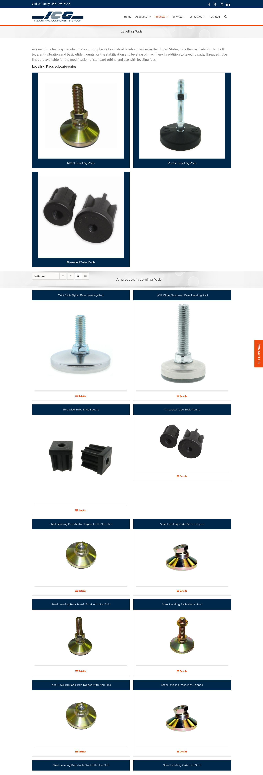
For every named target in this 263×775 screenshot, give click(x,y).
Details (82, 396)
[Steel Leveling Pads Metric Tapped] (182, 552)
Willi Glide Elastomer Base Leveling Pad (182, 295)
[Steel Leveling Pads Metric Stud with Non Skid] (81, 632)
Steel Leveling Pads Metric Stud (182, 604)
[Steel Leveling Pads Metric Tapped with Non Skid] (81, 552)
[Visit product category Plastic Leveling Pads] (182, 120)
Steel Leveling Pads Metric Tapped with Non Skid (81, 524)
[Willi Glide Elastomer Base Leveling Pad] (182, 340)
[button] (225, 16)
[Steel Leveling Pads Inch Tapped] (182, 713)
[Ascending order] (70, 276)
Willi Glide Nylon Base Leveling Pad (81, 295)
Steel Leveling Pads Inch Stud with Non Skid (81, 765)
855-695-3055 (61, 4)
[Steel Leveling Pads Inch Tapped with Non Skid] (81, 713)
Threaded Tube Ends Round (182, 409)
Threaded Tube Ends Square (81, 409)
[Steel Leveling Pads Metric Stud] (182, 632)
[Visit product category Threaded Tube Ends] (81, 219)
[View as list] (85, 276)
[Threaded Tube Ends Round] (182, 437)
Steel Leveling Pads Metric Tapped (182, 524)
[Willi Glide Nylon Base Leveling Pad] (81, 340)
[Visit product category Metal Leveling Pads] (81, 120)
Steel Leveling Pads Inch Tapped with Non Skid (81, 684)
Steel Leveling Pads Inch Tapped (182, 684)
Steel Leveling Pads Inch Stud (182, 765)
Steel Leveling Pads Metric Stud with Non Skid (81, 604)
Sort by (40, 276)
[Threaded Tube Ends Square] (81, 454)
